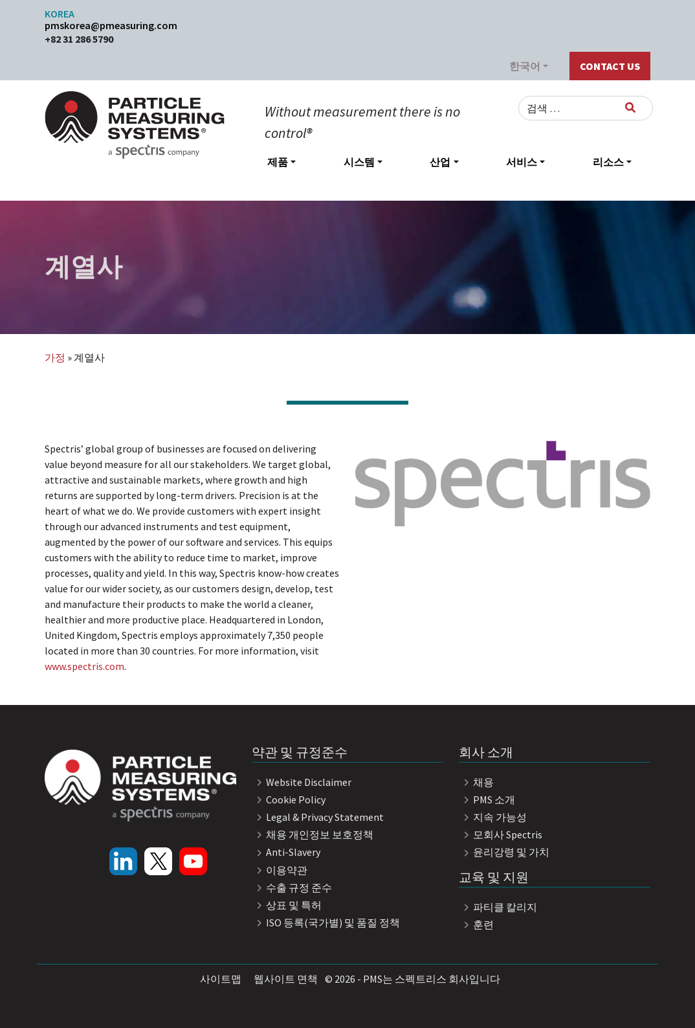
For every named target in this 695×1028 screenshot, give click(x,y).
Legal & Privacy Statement (318, 816)
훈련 (476, 924)
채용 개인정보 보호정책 (312, 834)
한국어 (524, 66)
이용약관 (279, 870)
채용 (476, 782)
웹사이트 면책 (286, 978)
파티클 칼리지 (498, 906)
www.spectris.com (84, 666)
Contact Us (610, 66)
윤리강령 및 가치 (504, 851)
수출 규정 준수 (292, 887)
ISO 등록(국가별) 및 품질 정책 (326, 922)
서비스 (521, 161)
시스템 (359, 161)
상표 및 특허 (287, 905)
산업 (440, 161)
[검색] (630, 107)
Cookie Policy (288, 799)
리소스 (608, 161)
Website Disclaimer (301, 782)
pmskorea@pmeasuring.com (111, 25)
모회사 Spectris (500, 834)
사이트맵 (220, 978)
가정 (55, 357)
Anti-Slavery (286, 851)
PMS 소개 (487, 799)
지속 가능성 (493, 816)
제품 (277, 161)
